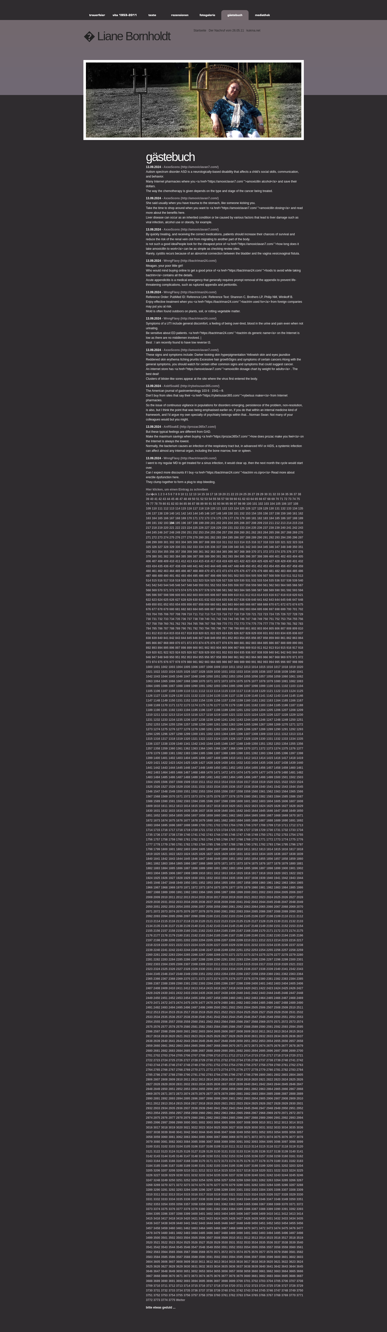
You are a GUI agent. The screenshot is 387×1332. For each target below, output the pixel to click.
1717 (172, 830)
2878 (217, 1094)
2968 (262, 1113)
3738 (209, 1290)
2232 (254, 945)
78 (156, 504)
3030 (254, 1127)
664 (236, 604)
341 (242, 547)
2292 (232, 959)
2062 (239, 906)
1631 (157, 810)
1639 (217, 810)
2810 (179, 1079)
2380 (262, 978)
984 (212, 662)
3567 (187, 1252)
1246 (262, 720)
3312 (164, 1194)
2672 (247, 1046)
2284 (172, 959)
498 (212, 576)
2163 (209, 930)
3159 (277, 1156)
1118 (247, 691)
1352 (269, 744)
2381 (269, 978)
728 (294, 614)
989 (242, 662)
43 (164, 499)
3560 (292, 1247)
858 (265, 638)
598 (166, 595)
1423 (172, 762)
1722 (209, 830)
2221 (172, 945)
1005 (187, 667)
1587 (299, 796)
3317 (202, 1194)
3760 (217, 1295)
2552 (292, 1017)
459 (300, 566)
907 (236, 648)
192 (160, 523)
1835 (269, 854)
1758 (164, 839)
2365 (149, 978)
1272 (299, 724)
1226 (269, 714)
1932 (209, 878)
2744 (157, 1065)
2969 (269, 1113)
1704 (232, 825)
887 (277, 643)
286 (236, 537)
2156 (157, 930)
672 (283, 604)
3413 (292, 1214)
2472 (164, 1002)
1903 (149, 873)
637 (236, 600)
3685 (284, 1276)
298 (148, 542)
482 (277, 571)
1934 (224, 878)
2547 (254, 1017)
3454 (284, 1223)
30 (266, 494)
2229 (232, 945)
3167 (179, 1161)
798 (230, 628)
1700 (202, 825)
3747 (277, 1290)
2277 (277, 954)
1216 (194, 714)
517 (166, 580)
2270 (224, 954)
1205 (269, 710)
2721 (299, 1055)
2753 (224, 1065)
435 (160, 566)
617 (277, 595)
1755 (299, 834)
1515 (232, 782)
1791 (254, 844)
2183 (202, 935)
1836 (277, 854)
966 (265, 657)
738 (195, 619)
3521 (157, 1242)
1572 (187, 796)
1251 (299, 720)
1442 (157, 768)
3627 (164, 1266)
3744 (254, 1290)
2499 (209, 1007)
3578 (269, 1252)
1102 (284, 686)
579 (212, 590)
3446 (224, 1223)
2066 (269, 906)
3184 (149, 1166)
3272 (179, 1185)
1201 (239, 710)
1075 (239, 681)
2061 (232, 906)
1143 (277, 696)
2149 (262, 926)
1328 (247, 738)
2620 (172, 1036)
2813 (202, 1079)
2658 (299, 1041)
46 (176, 499)
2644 (194, 1041)
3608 (179, 1262)
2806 (149, 1079)
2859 (232, 1089)
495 (195, 576)
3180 (277, 1161)
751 (271, 619)
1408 (217, 758)
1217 (202, 714)
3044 (202, 1132)
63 (247, 499)
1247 (269, 720)
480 (265, 571)
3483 (187, 1233)
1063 (149, 681)
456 (283, 566)
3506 (202, 1238)
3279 (232, 1185)
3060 (164, 1137)
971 (294, 657)
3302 (247, 1190)
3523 (172, 1242)
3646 (149, 1271)
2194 (284, 935)
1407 (209, 758)
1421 (157, 762)
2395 (217, 983)
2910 (299, 1098)
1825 (194, 854)
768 (212, 624)
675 (300, 604)
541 (148, 585)
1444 (172, 768)
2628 (232, 1036)
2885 (269, 1094)
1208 (292, 710)
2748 (187, 1065)
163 (148, 518)
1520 (269, 782)
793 (201, 628)
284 (224, 537)
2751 (209, 1065)
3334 (172, 1199)
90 (206, 504)
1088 (179, 686)
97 (235, 504)
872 (189, 643)
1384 (194, 753)
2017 (217, 897)
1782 (187, 844)
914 (277, 648)
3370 (284, 1204)
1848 (209, 858)
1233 (164, 720)
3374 (157, 1209)
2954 (157, 1113)
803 (259, 628)
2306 (179, 964)
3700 (239, 1281)
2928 (277, 1103)
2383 (284, 978)
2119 (194, 921)
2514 (164, 1012)
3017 (157, 1127)
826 (236, 633)
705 (160, 614)
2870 (157, 1094)
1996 (217, 892)
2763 (299, 1065)
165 (160, 518)
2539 (194, 1017)
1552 (194, 791)
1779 (164, 844)
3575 (247, 1252)
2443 (262, 993)
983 (206, 662)
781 (289, 624)
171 (195, 518)
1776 (299, 839)
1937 (247, 878)
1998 (232, 892)
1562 (269, 791)
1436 (269, 762)
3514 (262, 1238)
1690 (284, 820)
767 (206, 624)
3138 (277, 1151)
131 (277, 508)
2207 (224, 940)
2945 (247, 1108)
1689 (277, 820)
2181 (187, 935)
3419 (179, 1218)
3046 (217, 1132)
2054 (179, 906)
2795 (224, 1074)
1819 (149, 854)
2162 (202, 930)
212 (277, 523)
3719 (224, 1286)
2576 (157, 1026)
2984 (224, 1118)
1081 (284, 681)
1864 (172, 863)
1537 (239, 786)
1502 (292, 777)
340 (236, 547)
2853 (187, 1089)
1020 (299, 667)
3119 (292, 1146)
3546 (187, 1247)
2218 (149, 945)
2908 (284, 1098)
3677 (224, 1276)
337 (218, 547)
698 (277, 609)
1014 (254, 667)
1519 (262, 782)
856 (253, 638)
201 (212, 523)
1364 (202, 748)
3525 (187, 1242)
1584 (277, 796)
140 (171, 513)
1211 (157, 714)
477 (247, 571)
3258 (232, 1180)
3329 (292, 1194)
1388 (224, 753)
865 (148, 643)
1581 (254, 796)
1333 (284, 738)
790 (183, 628)
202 (218, 523)
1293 (299, 729)
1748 (247, 834)
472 (218, 571)
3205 (149, 1170)
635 (224, 600)
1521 (277, 782)
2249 (224, 950)
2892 (164, 1098)
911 (259, 648)
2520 (209, 1012)
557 (242, 585)
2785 (149, 1074)
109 (148, 508)
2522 (224, 1012)
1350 (254, 744)
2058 (209, 906)
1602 (254, 801)
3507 (209, 1238)
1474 (239, 772)
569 (154, 590)
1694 (157, 825)
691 (236, 609)
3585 (164, 1257)
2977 (172, 1118)
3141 (299, 1151)
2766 (164, 1070)
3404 (224, 1214)
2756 (247, 1065)
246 (160, 532)
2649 (232, 1041)
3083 (179, 1142)
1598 (224, 801)
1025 (179, 672)
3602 (292, 1257)
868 (166, 643)
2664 (187, 1046)
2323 (149, 969)
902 (206, 648)
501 (230, 576)
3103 (172, 1146)
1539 (254, 786)
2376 (232, 978)
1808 (224, 849)
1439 (292, 762)
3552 (232, 1247)
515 (154, 580)
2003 (269, 892)
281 (206, 537)
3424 (217, 1218)
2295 (254, 959)
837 (300, 633)
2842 (262, 1084)
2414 (202, 988)
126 (247, 508)
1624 (262, 806)
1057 (262, 676)
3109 (217, 1146)
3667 (149, 1276)
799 (236, 628)
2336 (247, 969)
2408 (157, 988)
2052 (164, 906)
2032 (172, 902)
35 (286, 494)
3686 (292, 1276)
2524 (239, 1012)
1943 (292, 878)
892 (148, 648)
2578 (172, 1026)
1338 (164, 744)
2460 (232, 998)
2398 (239, 983)
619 (289, 595)
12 (190, 494)
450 (247, 566)
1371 (254, 748)
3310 (149, 1194)
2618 (157, 1036)
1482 (299, 772)
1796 (292, 844)
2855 (202, 1089)
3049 (239, 1132)
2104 (239, 916)
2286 (187, 959)
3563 (157, 1252)
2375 (224, 978)
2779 (262, 1070)
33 (278, 494)
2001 (254, 892)
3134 (247, 1151)
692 (242, 609)
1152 (187, 700)
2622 (187, 1036)
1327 (239, 738)
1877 (269, 863)
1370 (247, 748)
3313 (172, 1194)
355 (166, 552)
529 (236, 580)
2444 (269, 993)
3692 (179, 1281)
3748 (284, 1290)
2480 (224, 1002)
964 (253, 657)
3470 (247, 1228)
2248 (217, 950)
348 (283, 547)
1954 (217, 882)
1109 (179, 691)
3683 (269, 1276)
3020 (179, 1127)
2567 (247, 1022)
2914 (172, 1103)
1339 (172, 744)
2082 (232, 911)
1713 (299, 825)
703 (148, 614)
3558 (277, 1247)
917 (294, 648)
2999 (179, 1122)
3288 (299, 1185)
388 (201, 556)
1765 (217, 839)
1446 (187, 768)
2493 (164, 1007)
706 (166, 614)
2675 (269, 1046)
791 (189, 628)
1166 (292, 700)
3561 (299, 1247)
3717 (209, 1286)
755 (294, 619)
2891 (157, 1098)
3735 (187, 1290)
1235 (179, 720)
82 (172, 504)
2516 (179, 1012)
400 (271, 556)
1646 (269, 810)
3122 (157, 1151)
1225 (262, 714)
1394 (269, 753)
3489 (232, 1233)
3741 (232, 1290)
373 (271, 552)
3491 (247, 1233)
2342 (292, 969)
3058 (149, 1137)
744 (230, 619)
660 (212, 604)
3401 (202, 1214)
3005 (224, 1122)
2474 (179, 1002)
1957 (239, 882)
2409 (164, 988)
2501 (224, 1007)
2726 (179, 1060)
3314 (179, 1194)
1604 (269, 801)
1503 (299, 777)
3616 (239, 1262)
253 (201, 532)
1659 (209, 815)
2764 (149, 1070)
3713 (179, 1286)
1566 (299, 791)
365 (224, 552)
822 (212, 633)
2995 (149, 1122)
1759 (172, 839)
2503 (239, 1007)
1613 (179, 806)
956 (206, 657)
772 (236, 624)
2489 (292, 1002)
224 (189, 528)
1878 (277, 863)
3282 (254, 1185)
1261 (217, 724)
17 (211, 494)
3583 (149, 1257)
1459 (284, 768)
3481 (172, 1233)
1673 (157, 820)
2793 (209, 1074)
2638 (149, 1041)
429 (283, 561)
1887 (187, 868)
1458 (277, 768)
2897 (202, 1098)
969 (283, 657)
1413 (254, 758)
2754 (232, 1065)
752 (277, 619)
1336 (149, 744)
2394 (209, 983)
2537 (179, 1017)
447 (230, 566)
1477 (262, 772)
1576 (217, 796)
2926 (262, 1103)
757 (148, 624)
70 (277, 499)
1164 (277, 700)
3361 (217, 1204)
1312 (284, 734)
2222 (179, 945)
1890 (209, 868)
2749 (194, 1065)
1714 (149, 830)
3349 (284, 1199)
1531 (194, 786)
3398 (179, 1214)
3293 (179, 1190)
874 (201, 643)
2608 (239, 1031)
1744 (217, 834)
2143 (217, 926)
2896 (194, 1098)
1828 (217, 854)
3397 (172, 1214)
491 (171, 576)
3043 (194, 1132)
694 (253, 609)
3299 (224, 1190)
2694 (254, 1050)
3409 (262, 1214)
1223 (247, 714)
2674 (262, 1046)
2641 (172, 1041)
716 (224, 614)
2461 (239, 998)
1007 (202, 667)
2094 (164, 916)
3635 (224, 1266)
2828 (157, 1084)
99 (243, 504)
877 (218, 643)
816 (177, 633)
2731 (217, 1060)
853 (236, 638)
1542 (277, 786)
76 (147, 504)
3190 (194, 1166)
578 (206, 590)
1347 (232, 744)
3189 (187, 1166)
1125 (299, 691)
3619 (262, 1262)
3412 (284, 1214)
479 (259, 571)
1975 (217, 887)
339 (230, 547)
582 (230, 590)
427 (271, 561)
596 (154, 595)
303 (177, 542)
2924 (247, 1103)
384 (177, 556)
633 (212, 600)
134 (294, 508)
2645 (202, 1041)
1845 (187, 858)
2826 (299, 1079)
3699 (232, 1281)
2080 (217, 911)
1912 (217, 873)
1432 (239, 762)
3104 (179, 1146)
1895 (247, 868)
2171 (269, 930)
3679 (239, 1276)
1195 (194, 710)
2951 (292, 1108)
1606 (284, 801)
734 (171, 619)
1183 (262, 705)
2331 (209, 969)
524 (206, 580)
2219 (157, 945)
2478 (209, 1002)
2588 (247, 1026)
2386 (149, 983)
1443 (164, 768)
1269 (277, 724)
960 (230, 657)
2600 (179, 1031)
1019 (292, 667)
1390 (239, 753)
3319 (217, 1194)
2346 (164, 974)
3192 (209, 1166)
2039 (224, 902)
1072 (217, 681)
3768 (277, 1295)
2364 (299, 974)
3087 (209, 1142)
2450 (157, 998)
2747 (179, 1065)
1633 (172, 810)
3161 (292, 1156)
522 (195, 580)
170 (189, 518)
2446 (284, 993)
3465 (209, 1228)
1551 (187, 791)
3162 (299, 1156)
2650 (239, 1041)
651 (160, 604)
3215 (224, 1170)
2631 (254, 1036)
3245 (292, 1175)
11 (186, 494)
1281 (209, 729)
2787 (164, 1074)
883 (253, 643)
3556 (262, 1247)
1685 (247, 820)
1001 (157, 667)
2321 (292, 964)
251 (189, 532)
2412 (187, 988)
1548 (164, 791)
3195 (232, 1166)
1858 (284, 858)
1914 (232, 873)
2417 (224, 988)
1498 (262, 777)
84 (181, 504)
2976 (164, 1118)
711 (195, 614)
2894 (179, 1098)
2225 (202, 945)
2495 (179, 1007)
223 (183, 528)
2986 (239, 1118)
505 (253, 576)
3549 (209, 1247)
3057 (299, 1132)
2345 (157, 974)
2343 (299, 969)
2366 (157, 978)
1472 (224, 772)
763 (183, 624)
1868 (202, 863)
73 (289, 499)
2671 (239, 1046)
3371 (292, 1204)
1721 (202, 830)
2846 (292, 1084)
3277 (217, 1185)
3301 (239, 1190)
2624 (202, 1036)
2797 (239, 1074)
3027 (232, 1127)
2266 (194, 954)
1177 (217, 705)
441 (195, 566)
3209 (179, 1170)
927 (195, 652)
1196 (202, 710)
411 (177, 561)
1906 (172, 873)
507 (265, 576)
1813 (262, 849)
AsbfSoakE (171, 386)
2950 (284, 1108)
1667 (269, 815)
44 (168, 499)
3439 (172, 1223)
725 (277, 614)
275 (171, 537)
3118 (284, 1146)
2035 (194, 902)
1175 (202, 705)
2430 (164, 993)
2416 (217, 988)
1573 (194, 796)
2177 (157, 935)
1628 (292, 806)
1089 (187, 686)
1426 (194, 762)
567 (300, 585)
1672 (149, 820)
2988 (254, 1118)
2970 (277, 1113)
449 (242, 566)
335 (206, 547)
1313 (292, 734)
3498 (299, 1233)
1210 (149, 714)
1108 (172, 691)
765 (195, 624)
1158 (232, 700)
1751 (269, 834)
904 (218, 648)
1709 (269, 825)
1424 (179, 762)
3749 (292, 1290)
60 (235, 499)
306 (195, 542)
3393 (299, 1209)
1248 (277, 720)
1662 (232, 815)
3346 (262, 1199)
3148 (194, 1156)
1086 (164, 686)
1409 (224, 758)
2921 (224, 1103)
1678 (194, 820)
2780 (269, 1070)
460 (148, 571)
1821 (164, 854)
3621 (277, 1262)
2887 (284, 1094)
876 (212, 643)
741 (212, 619)
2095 (172, 916)
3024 (209, 1127)
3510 (232, 1238)
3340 (217, 1199)
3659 (247, 1271)
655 (183, 604)
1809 (232, 849)
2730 (209, 1060)
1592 (179, 801)
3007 (239, 1122)
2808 (164, 1079)
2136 (164, 926)
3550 (217, 1247)
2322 (299, 964)
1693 (149, 825)
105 (278, 504)
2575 (149, 1026)
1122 (277, 691)
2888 (292, 1094)
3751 (149, 1295)
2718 (277, 1055)
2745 (164, 1065)
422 (242, 561)
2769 (187, 1070)
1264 (239, 724)
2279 (292, 954)
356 (171, 552)
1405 (194, 758)
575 (189, 590)
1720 (194, 830)
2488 (284, 1002)
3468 (232, 1228)
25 (244, 494)
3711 (164, 1286)
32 (274, 494)
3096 (277, 1142)
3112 (239, 1146)
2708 (202, 1055)
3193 (217, 1166)
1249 (284, 720)
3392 (292, 1209)
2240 (157, 950)
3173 (224, 1161)
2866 (284, 1089)
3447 (232, 1223)
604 (201, 595)
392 (224, 556)
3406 (239, 1214)
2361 (277, 974)
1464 (164, 772)
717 (230, 614)
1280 (202, 729)
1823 (179, 854)
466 (183, 571)
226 (201, 528)
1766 (224, 839)
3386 (247, 1209)
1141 (262, 696)
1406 (202, 758)
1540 (262, 786)
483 (283, 571)
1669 (284, 815)
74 (294, 499)
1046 (179, 676)
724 (271, 614)
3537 (277, 1242)
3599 (269, 1257)
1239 (209, 720)
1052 (224, 676)
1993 (194, 892)
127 (253, 508)
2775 (232, 1070)
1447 (194, 768)
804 (265, 628)
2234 (269, 945)
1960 (262, 882)
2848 (149, 1089)
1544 (292, 786)
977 (171, 662)
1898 (269, 868)
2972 (292, 1113)
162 (300, 513)
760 (166, 624)
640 (253, 600)
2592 (277, 1026)
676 (148, 609)
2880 (232, 1094)
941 (277, 652)
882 (247, 643)
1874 (247, 863)
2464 (262, 998)
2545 (239, 1017)
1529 (179, 786)
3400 (194, 1214)
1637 (202, 810)
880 (236, 643)
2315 (247, 964)
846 (195, 638)
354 (160, 552)
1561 (262, 791)
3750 (299, 1290)
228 (212, 528)
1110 (187, 691)
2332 (217, 969)
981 (195, 662)
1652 (157, 815)
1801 (172, 849)
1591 (172, 801)
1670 (292, 815)
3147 (187, 1156)
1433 (247, 762)
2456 (202, 998)
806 (277, 628)
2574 (299, 1022)
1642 (239, 810)
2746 (172, 1065)
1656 (187, 815)
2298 (277, 959)
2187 (232, 935)
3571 (217, 1252)
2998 (172, 1122)
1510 (194, 782)
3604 (149, 1262)
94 (222, 504)
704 (154, 614)
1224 (254, 714)
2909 (292, 1098)
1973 (202, 887)
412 (183, 561)
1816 (284, 849)
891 (300, 643)
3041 (179, 1132)
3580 (284, 1252)
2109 (277, 916)
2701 (149, 1055)
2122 (217, 921)
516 (160, 580)
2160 (187, 930)
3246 (299, 1175)
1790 (247, 844)
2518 (194, 1012)
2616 (299, 1031)
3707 (292, 1281)
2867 (292, 1089)
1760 (179, 839)
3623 (292, 1262)
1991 (179, 892)
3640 (262, 1266)
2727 (187, 1060)
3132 (232, 1151)
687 (212, 609)
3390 (277, 1209)
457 (289, 566)
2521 (217, 1012)
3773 (157, 1300)
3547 (194, 1247)
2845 (284, 1084)
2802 (277, 1074)
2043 (254, 902)
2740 (284, 1060)
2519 (202, 1012)
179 (242, 518)
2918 (202, 1103)
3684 (277, 1276)
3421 (194, 1218)
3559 (284, 1247)
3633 (209, 1266)
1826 (202, 854)
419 (224, 561)
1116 (232, 691)
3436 (149, 1223)
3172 (217, 1161)
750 (265, 619)
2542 (217, 1017)
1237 (194, 720)
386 (189, 556)
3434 (292, 1218)
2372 (202, 978)
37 (295, 494)
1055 (247, 676)
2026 (284, 897)
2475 (187, 1002)
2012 (179, 897)
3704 (269, 1281)
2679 (299, 1046)
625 (166, 600)
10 (182, 494)
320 (277, 542)
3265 (284, 1180)
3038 (157, 1132)
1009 (217, 667)
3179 (269, 1161)
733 (166, 619)
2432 (179, 993)
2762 (292, 1065)
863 (294, 638)
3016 (149, 1127)
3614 (224, 1262)
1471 (217, 772)
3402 (209, 1214)
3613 (217, 1262)
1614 (187, 806)
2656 (284, 1041)
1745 (224, 834)
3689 (157, 1281)
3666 (299, 1271)
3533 (247, 1242)
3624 (299, 1262)
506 (259, 576)
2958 (187, 1113)
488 (154, 576)
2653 (262, 1041)
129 (265, 508)
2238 (299, 945)
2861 (247, 1089)
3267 (299, 1180)
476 (242, 571)
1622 (247, 806)
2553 (299, 1017)
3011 (269, 1122)
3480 (164, 1233)
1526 (157, 786)
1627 (284, 806)
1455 (254, 768)
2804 (292, 1074)
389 (206, 556)
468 (195, 571)
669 (265, 604)
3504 (187, 1238)
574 (183, 590)
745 (236, 619)
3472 (262, 1228)
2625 (209, 1036)
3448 (239, 1223)
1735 (149, 834)
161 (294, 513)
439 (183, 566)
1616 (202, 806)
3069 (232, 1137)
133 (289, 508)
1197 (209, 710)
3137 (269, 1151)
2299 (284, 959)
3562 (149, 1252)
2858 (224, 1089)
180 (247, 518)
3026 (224, 1127)
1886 (179, 868)
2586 (232, 1026)
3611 (202, 1262)
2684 (179, 1050)
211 (271, 523)
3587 (179, 1257)
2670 (232, 1046)
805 (271, 628)
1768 (239, 839)
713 (206, 614)
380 (154, 556)
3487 (217, 1233)
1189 (149, 710)
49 (189, 499)
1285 (239, 729)
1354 (284, 744)
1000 (149, 667)
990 (247, 662)
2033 (179, 902)
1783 (194, 844)
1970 (179, 887)
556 (236, 585)
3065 (202, 1137)
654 (177, 604)
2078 (202, 911)
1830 (232, 854)
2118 (187, 921)
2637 (299, 1036)
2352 (209, 974)
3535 (262, 1242)
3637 (239, 1266)
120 (212, 508)
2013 (187, 897)
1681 (217, 820)
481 (271, 571)
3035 (292, 1127)
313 (236, 542)
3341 (224, 1199)
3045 (209, 1132)
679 (166, 609)
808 (289, 628)
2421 (254, 988)
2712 (232, 1055)
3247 (149, 1180)
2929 (284, 1103)
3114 (254, 1146)
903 (212, 648)
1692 (299, 820)
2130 (277, 921)
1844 (179, 858)
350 (294, 547)
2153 (292, 926)
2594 (292, 1026)
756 (300, 619)
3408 (254, 1214)
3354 (164, 1204)
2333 (224, 969)
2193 (277, 935)
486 (300, 571)
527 (224, 580)
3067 (217, 1137)
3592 (217, 1257)
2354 (224, 974)
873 (195, 643)
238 (271, 528)
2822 (269, 1079)
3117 (277, 1146)
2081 (224, 911)
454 (271, 566)
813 (160, 633)
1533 (209, 786)
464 (171, 571)
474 (230, 571)
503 (242, 576)
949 (166, 657)
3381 (209, 1209)
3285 (277, 1185)
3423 (209, 1218)
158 (277, 513)
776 (259, 624)
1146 (299, 696)
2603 (202, 1031)
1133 (202, 696)
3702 (254, 1281)
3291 (164, 1190)
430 (289, 561)
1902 (299, 868)
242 (294, 528)
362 (206, 552)
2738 (269, 1060)
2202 (187, 940)
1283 (224, 729)
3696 (209, 1281)
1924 (149, 878)
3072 (254, 1137)
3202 (284, 1166)
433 (148, 566)
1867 (194, 863)
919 (148, 652)
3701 (247, 1281)
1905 (164, 873)
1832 (247, 854)
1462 (149, 772)
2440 (239, 993)
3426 (232, 1218)
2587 (239, 1026)
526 (218, 580)
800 (242, 628)
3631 (194, 1266)
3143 (157, 1156)
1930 (194, 878)
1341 (187, 744)
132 (283, 508)
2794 (217, 1074)
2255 (269, 950)
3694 (194, 1281)
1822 (172, 854)
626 (171, 600)
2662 (172, 1046)
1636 (194, 810)
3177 (254, 1161)
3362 (224, 1204)
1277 (179, 729)
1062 (299, 676)
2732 (224, 1060)
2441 (247, 993)
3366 (254, 1204)
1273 (149, 729)
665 (242, 604)
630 (195, 600)
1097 (247, 686)
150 (230, 513)
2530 (284, 1012)
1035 (254, 672)
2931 (299, 1103)
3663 (277, 1271)
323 (294, 542)
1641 (232, 810)
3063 (187, 1137)
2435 (202, 993)
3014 (292, 1122)
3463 (194, 1228)
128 (259, 508)
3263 (269, 1180)
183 (265, 518)
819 (195, 633)
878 (224, 643)
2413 (194, 988)
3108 (209, 1146)
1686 (254, 820)
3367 (262, 1204)
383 (171, 556)
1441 (149, 768)
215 (294, 523)
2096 (179, 916)
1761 (187, 839)
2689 (217, 1050)
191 (154, 523)
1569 (164, 796)
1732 (284, 830)
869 (171, 643)
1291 (284, 729)
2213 (269, 940)
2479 (217, 1002)
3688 (149, 1281)
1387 (217, 753)
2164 (217, 930)
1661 (224, 815)
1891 (217, 868)
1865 (179, 863)
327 (160, 547)
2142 (209, 926)
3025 (217, 1127)
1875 (254, 863)
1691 (292, 820)
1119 (254, 691)
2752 (217, 1065)
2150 (269, 926)
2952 (299, 1108)
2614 (284, 1031)
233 (242, 528)
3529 (217, 1242)
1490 (202, 777)
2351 (202, 974)
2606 (224, 1031)
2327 (179, 969)
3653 (202, 1271)
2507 (269, 1007)
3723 (254, 1286)
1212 (164, 714)
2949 (277, 1108)
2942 (224, 1108)
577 (201, 590)
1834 (262, 854)
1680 (209, 820)
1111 (194, 691)
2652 (254, 1041)
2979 (187, 1118)
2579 (179, 1026)
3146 (179, 1156)
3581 (292, 1252)
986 (224, 662)
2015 (202, 897)
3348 (277, 1199)
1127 (157, 696)
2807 (157, 1079)
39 (147, 499)
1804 (194, 849)
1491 (209, 777)
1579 (239, 796)
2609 (247, 1031)
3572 (224, 1252)
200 (206, 523)
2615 (292, 1031)
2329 (194, 969)
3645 (299, 1266)
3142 (149, 1156)
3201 (277, 1166)
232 (236, 528)
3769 (284, 1295)
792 (195, 628)
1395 (277, 753)
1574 (202, 796)
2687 (202, 1050)
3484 (194, 1233)
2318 (269, 964)
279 (195, 537)
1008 (209, 667)
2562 (209, 1022)
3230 (179, 1175)
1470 (209, 772)
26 (249, 494)
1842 (164, 858)
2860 (239, 1089)
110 (154, 508)
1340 (179, 744)
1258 (194, 724)
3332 (157, 1199)
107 (289, 504)
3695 (202, 1281)
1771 (262, 839)
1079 (269, 681)
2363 (292, 974)
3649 (172, 1271)
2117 (179, 921)
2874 (187, 1094)
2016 (209, 897)
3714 (187, 1286)
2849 (157, 1089)
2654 (269, 1041)
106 (284, 504)
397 (253, 556)
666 (247, 604)
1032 (232, 672)
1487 (179, 777)
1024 (172, 672)
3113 (247, 1146)
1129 (172, 696)
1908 (187, 873)
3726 (277, 1286)
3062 (179, 1137)
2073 (164, 911)
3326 (269, 1194)
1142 (269, 696)
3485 (202, 1233)
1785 (209, 844)
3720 (232, 1286)
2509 (284, 1007)
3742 (239, 1290)
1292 (292, 729)
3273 (187, 1185)
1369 (239, 748)
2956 (172, 1113)
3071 (247, 1137)
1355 (292, 744)
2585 (224, 1026)
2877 (209, 1094)
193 (166, 523)
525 (212, 580)
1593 (187, 801)
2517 (187, 1012)
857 (259, 638)
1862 (157, 863)
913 (271, 648)
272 (154, 537)
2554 (149, 1022)
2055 (187, 906)
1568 (157, 796)
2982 (209, 1118)
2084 (247, 911)
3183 (299, 1161)
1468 (194, 772)
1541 (269, 786)
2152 (284, 926)
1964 (292, 882)
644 (277, 600)
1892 (224, 868)
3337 (194, 1199)
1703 (224, 825)
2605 (217, 1031)
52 (202, 499)
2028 (299, 897)
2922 (232, 1103)
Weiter (180, 1300)
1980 (254, 887)
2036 (202, 902)
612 (247, 595)
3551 (224, 1247)
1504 (149, 782)
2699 (292, 1050)
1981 (262, 887)
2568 (254, 1022)
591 (283, 590)
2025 (277, 897)
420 (230, 561)
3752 (157, 1295)
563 (277, 585)
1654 (172, 815)
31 (270, 494)
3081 (164, 1142)
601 (183, 595)
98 (239, 504)
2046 (277, 902)
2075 (179, 911)
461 (154, 571)
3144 (164, 1156)
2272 (239, 954)
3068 (224, 1137)
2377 (239, 978)
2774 (224, 1070)
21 (228, 494)
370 (253, 552)
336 (212, 547)
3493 (262, 1233)
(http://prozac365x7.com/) (198, 426)
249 (177, 532)
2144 (224, 926)
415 (201, 561)
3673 (194, 1276)
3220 (262, 1170)
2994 (299, 1118)
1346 (224, 744)
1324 (217, 738)
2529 (277, 1012)
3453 (277, 1223)
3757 (194, 1295)
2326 (172, 969)
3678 (232, 1276)
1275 (164, 729)
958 (218, 657)
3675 (209, 1276)
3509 (224, 1238)
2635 (284, 1036)
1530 (187, 786)
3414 (299, 1214)
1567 (149, 796)
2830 (172, 1084)
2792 (202, 1074)
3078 (299, 1137)
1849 (217, 858)
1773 (277, 839)
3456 (299, 1223)
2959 (194, 1113)
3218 (247, 1170)
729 (300, 614)
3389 (269, 1209)
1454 (247, 768)
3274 (194, 1185)
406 (148, 561)
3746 (269, 1290)
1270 (284, 724)
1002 (164, 667)
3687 (299, 1276)
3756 (187, 1295)
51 (197, 499)
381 (160, 556)
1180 (239, 705)
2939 (202, 1108)
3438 (164, 1223)
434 (154, 566)
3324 (254, 1194)
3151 (217, 1156)
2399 (247, 983)
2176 (149, 935)
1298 (179, 734)
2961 (209, 1113)
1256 (179, 724)
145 (201, 513)
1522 (284, 782)
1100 (269, 686)
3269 (157, 1185)
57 (222, 499)
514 (148, 580)
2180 (179, 935)
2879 (224, 1094)
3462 (187, 1228)
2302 (149, 964)
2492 (157, 1007)
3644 (292, 1266)
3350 (292, 1199)
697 (271, 609)
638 (242, 600)
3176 (247, 1161)
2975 (157, 1118)
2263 (172, 954)
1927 (172, 878)
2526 (254, 1012)
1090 (194, 686)
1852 (239, 858)
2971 (284, 1113)
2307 (187, 964)
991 (253, 662)
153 (247, 513)
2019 (232, 897)
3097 (284, 1142)
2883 (254, 1094)
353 (154, 552)
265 (271, 532)
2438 (224, 993)
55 (214, 499)
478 (253, 571)
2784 (299, 1070)
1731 (277, 830)
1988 (157, 892)
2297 (269, 959)
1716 (164, 830)
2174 (292, 930)
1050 (209, 676)
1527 (164, 786)
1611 (164, 806)
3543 (164, 1247)
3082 (172, 1142)
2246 (202, 950)
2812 (194, 1079)
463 (166, 571)
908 (242, 648)
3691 (172, 1281)
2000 (247, 892)
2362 (284, 974)
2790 (187, 1074)
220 (166, 528)
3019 (172, 1127)
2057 (202, 906)
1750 (262, 834)
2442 (254, 993)
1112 (202, 691)
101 (254, 504)
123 (230, 508)
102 (260, 504)
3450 (254, 1223)
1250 (292, 720)
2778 (254, 1070)
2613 (277, 1031)
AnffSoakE (171, 426)
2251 (239, 950)
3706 (284, 1281)
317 (259, 542)
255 (212, 532)
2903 (247, 1098)
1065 (164, 681)
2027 (292, 897)
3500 (157, 1238)
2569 (262, 1022)
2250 (232, 950)
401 (277, 556)
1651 (149, 815)
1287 (254, 729)
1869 (209, 863)
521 (189, 580)
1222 (239, 714)
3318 (209, 1194)
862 (289, 638)
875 (206, 643)
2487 (277, 1002)
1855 (262, 858)
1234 (172, 720)
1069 (194, 681)
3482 (179, 1233)
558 (247, 585)
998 (294, 662)
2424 (277, 988)
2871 (164, 1094)
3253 (194, 1180)
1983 (277, 887)
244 (148, 532)
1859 (292, 858)
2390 (179, 983)
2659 (149, 1046)
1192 (172, 710)
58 (227, 499)
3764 (247, 1295)
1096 (239, 686)
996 (283, 662)
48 (185, 499)
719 (242, 614)
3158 (269, 1156)
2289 (209, 959)
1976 (224, 887)
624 (160, 600)
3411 (277, 1214)
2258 (292, 950)
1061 (292, 676)
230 (224, 528)
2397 (232, 983)
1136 (224, 696)
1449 (209, 768)
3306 (277, 1190)
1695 (164, 825)
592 (289, 590)
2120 (202, 921)
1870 (217, 863)
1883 (157, 868)
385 (183, 556)
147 (212, 513)
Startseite (200, 30)
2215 (284, 940)
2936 (179, 1108)
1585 (284, 796)
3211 (194, 1170)
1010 (224, 667)
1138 (239, 696)
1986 (299, 887)
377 (294, 552)
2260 (149, 954)
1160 (247, 700)
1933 (217, 878)
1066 (172, 681)
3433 (284, 1218)
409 (166, 561)
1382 (179, 753)
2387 (157, 983)
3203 (292, 1166)
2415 (209, 988)
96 (231, 504)
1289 (269, 729)
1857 (277, 858)
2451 (164, 998)
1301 (202, 734)
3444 (209, 1223)
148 (218, 513)
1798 (149, 849)
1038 (277, 672)
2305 (172, 964)
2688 (209, 1050)
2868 (299, 1089)
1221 (232, 714)
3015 (299, 1122)
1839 (299, 854)
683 (189, 609)
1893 (232, 868)
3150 (209, 1156)
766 (201, 624)
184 (271, 518)
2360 (269, 974)
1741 (194, 834)
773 (242, 624)
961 (236, 657)
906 (230, 648)
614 (259, 595)
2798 (247, 1074)
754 (289, 619)
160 (289, 513)
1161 (254, 700)
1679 (202, 820)
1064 (157, 681)
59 (231, 499)
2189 (247, 935)
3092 (247, 1142)
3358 (194, 1204)
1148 (157, 700)
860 (277, 638)
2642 (179, 1041)
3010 (262, 1122)
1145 (292, 696)
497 (206, 576)
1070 (202, 681)
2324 (157, 969)
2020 (239, 897)
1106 (157, 691)
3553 (239, 1247)
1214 (179, 714)
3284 (269, 1185)
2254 (262, 950)
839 (154, 638)
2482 (239, 1002)
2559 (187, 1022)
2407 (149, 988)
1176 (209, 705)
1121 (269, 691)
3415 (149, 1218)
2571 (277, 1022)
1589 (157, 801)
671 (277, 604)
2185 (217, 935)
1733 (292, 830)
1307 (247, 734)
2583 (209, 1026)
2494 (172, 1007)
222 (177, 528)
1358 (157, 748)
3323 (247, 1194)
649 (148, 604)
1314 (299, 734)
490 (166, 576)
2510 (292, 1007)
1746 (232, 834)
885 (265, 643)
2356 (239, 974)
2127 (254, 921)
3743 (247, 1290)
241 (289, 528)
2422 (262, 988)
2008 (149, 897)
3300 (232, 1190)
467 (189, 571)
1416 (277, 758)
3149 (202, 1156)
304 (183, 542)
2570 (269, 1022)
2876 (202, 1094)
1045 (172, 676)
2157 (164, 930)
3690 (164, 1281)
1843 (172, 858)
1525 (149, 786)
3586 (172, 1257)
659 (206, 604)
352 (148, 552)
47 (181, 499)
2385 (299, 978)
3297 (209, 1190)
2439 (232, 993)
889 (289, 643)
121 (218, 508)
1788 (232, 844)
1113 (209, 691)
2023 (262, 897)
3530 (224, 1242)
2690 (224, 1050)
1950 (187, 882)
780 (283, 624)
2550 (277, 1017)
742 (218, 619)
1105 (149, 691)
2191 (262, 935)
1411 (239, 758)
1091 (202, 686)
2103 (232, 916)
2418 (232, 988)
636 (230, 600)
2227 (217, 945)
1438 (284, 762)
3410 (269, 1214)
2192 (269, 935)
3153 (232, 1156)
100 (248, 504)
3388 (262, 1209)
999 (300, 662)
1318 (172, 738)
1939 (262, 878)
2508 (277, 1007)
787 (166, 628)
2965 (239, 1113)
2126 (247, 921)
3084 (187, 1142)
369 (247, 552)
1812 (254, 849)
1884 (164, 868)
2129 (269, 921)
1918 (262, 873)
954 (195, 657)
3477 (299, 1228)
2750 (202, 1065)
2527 (262, 1012)
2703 (164, 1055)
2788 (172, 1074)
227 (206, 528)
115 (183, 508)
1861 (149, 863)
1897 (262, 868)
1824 (187, 854)
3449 (247, 1223)
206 (242, 523)
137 (154, 513)
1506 (164, 782)
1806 (209, 849)
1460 (292, 768)
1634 (179, 810)
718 (236, 614)
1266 (254, 724)
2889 (299, 1094)
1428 (209, 762)
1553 (202, 791)
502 (236, 576)
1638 (209, 810)
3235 (217, 1175)
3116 (269, 1146)
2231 (247, 945)
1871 (224, 863)
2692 (239, 1050)
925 (183, 652)
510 (283, 576)
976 (166, 662)
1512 (209, 782)
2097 (187, 916)
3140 (292, 1151)
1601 (247, 801)
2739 (277, 1060)
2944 (239, 1108)
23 (236, 494)
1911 (209, 873)
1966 (149, 887)
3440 (179, 1223)
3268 (149, 1185)
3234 (209, 1175)
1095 (232, 686)
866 (154, 643)
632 (206, 600)
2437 (217, 993)
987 (230, 662)
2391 (187, 983)
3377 (179, 1209)
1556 (224, 791)
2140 (194, 926)
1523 (292, 782)
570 (160, 590)
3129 (209, 1151)
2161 (194, 930)
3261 (254, 1180)
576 (195, 590)
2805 (299, 1074)
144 (195, 513)
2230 (239, 945)
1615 (194, 806)
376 (289, 552)
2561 (202, 1022)
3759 (209, 1295)
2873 (179, 1094)
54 (210, 499)
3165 (164, 1161)
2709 (209, 1055)
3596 (247, 1257)
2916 (187, 1103)
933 (230, 652)
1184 (269, 705)
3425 (224, 1218)
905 (224, 648)
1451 (224, 768)
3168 (187, 1161)
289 (253, 537)
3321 (232, 1194)
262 (253, 532)
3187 (172, 1166)
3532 (239, 1242)
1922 (292, 873)
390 (212, 556)
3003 (209, 1122)
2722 (149, 1060)
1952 (202, 882)
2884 (262, 1094)
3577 (262, 1252)
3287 (292, 1185)
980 (189, 662)
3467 (224, 1228)
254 (206, 532)
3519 (299, 1238)
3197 (247, 1166)
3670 (172, 1276)
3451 (262, 1223)
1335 (299, 738)
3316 (194, 1194)
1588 (149, 801)
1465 (172, 772)
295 (289, 537)
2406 (299, 983)
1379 (157, 753)
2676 (277, 1046)
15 (203, 494)
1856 (269, 858)
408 (160, 561)
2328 (187, 969)
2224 (194, 945)
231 (230, 528)
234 (247, 528)
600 (177, 595)
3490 (239, 1233)
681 (177, 609)
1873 (239, 863)
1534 (217, 786)
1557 (232, 791)
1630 (149, 810)
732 (160, 619)
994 (271, 662)
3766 (262, 1295)
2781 (277, 1070)
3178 (262, 1161)
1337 (157, 744)
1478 (269, 772)
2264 (179, 954)
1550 (179, 791)
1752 (277, 834)
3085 (194, 1142)
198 (195, 523)
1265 (247, 724)
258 (230, 532)
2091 (299, 911)
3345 (254, 1199)
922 (166, 652)
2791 (194, 1074)
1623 (254, 806)
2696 (269, 1050)
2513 (157, 1012)
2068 (284, 906)
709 (183, 614)
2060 (224, 906)
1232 (157, 720)
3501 (164, 1238)
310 (218, 542)
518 (171, 580)
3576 (254, 1252)
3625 (149, 1266)
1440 (299, 762)
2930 (292, 1103)
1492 (217, 777)
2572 (284, 1022)
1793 (269, 844)
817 (183, 633)
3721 (239, 1286)
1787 (224, 844)
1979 (247, 887)
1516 (239, 782)
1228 (284, 714)
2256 (277, 950)
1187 (292, 705)
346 (271, 547)
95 (227, 504)
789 (177, 628)
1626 (277, 806)
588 (265, 590)
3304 (262, 1190)
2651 (247, 1041)
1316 (157, 738)
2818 (239, 1079)
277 (183, 537)
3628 (172, 1266)
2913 (164, 1103)
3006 (232, 1122)
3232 (194, 1175)
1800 (164, 849)
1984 (284, 887)
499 (218, 576)
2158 (172, 930)
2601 (187, 1031)
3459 (164, 1228)
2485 (262, 1002)
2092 (149, 916)
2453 (179, 998)
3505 (194, 1238)
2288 (202, 959)
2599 (172, 1031)
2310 (209, 964)
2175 (299, 930)
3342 (232, 1199)
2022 (254, 897)
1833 (254, 854)
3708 (299, 1281)
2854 (194, 1089)
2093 (157, 916)
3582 (299, 1252)
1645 (262, 810)
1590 (164, 801)
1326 (232, 738)
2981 (202, 1118)
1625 (269, 806)
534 (265, 580)
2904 (254, 1098)
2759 (269, 1065)
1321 (194, 738)
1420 (149, 762)
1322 (202, 738)
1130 (179, 696)
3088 (217, 1142)
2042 (247, 902)
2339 (269, 969)
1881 (299, 863)
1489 (194, 777)
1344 (209, 744)
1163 (269, 700)
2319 (277, 964)
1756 (149, 839)
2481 (232, 1002)
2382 (277, 978)
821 (206, 633)
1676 (179, 820)
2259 (299, 950)
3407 (247, 1214)
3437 (157, 1223)
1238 (202, 720)
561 (265, 585)
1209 (299, 710)
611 (242, 595)
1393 (262, 753)
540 (300, 580)
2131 (284, 921)
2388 (164, 983)
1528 (172, 786)
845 (189, 638)
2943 (232, 1108)
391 (218, 556)
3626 (157, 1266)
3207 (164, 1170)
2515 (172, 1012)
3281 (247, 1185)
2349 (187, 974)
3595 (239, 1257)
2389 (172, 983)
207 (247, 523)
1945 (149, 882)
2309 (202, 964)
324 (300, 542)
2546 (247, 1017)
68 (269, 499)
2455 (194, 998)
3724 (262, 1286)
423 (247, 561)
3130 (217, 1151)
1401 (164, 758)
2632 (262, 1036)
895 (166, 648)
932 (224, 652)
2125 (239, 921)
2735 (247, 1060)
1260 (209, 724)
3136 (262, 1151)
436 (166, 566)
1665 (254, 815)
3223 (284, 1170)
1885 (172, 868)
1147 (149, 700)
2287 (194, 959)
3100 (149, 1146)
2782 (284, 1070)
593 (294, 590)
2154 (299, 926)
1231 (149, 720)
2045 (269, 902)
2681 (157, 1050)
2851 (172, 1089)
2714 (247, 1055)
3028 (239, 1127)
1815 (277, 849)
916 (289, 648)
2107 (262, 916)
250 (183, 532)
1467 (187, 772)
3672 (187, 1276)
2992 (284, 1118)
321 (283, 542)
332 (189, 547)
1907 (179, 873)
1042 (149, 676)
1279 (194, 729)
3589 (194, 1257)
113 (171, 508)
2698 (284, 1050)
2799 (254, 1074)
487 (148, 576)
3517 (284, 1238)
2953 (149, 1113)
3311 (157, 1194)
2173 (284, 930)
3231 (187, 1175)
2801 (269, 1074)
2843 (269, 1084)
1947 (164, 882)
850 (218, 638)
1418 (292, 758)
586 (253, 590)
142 (183, 513)
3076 (284, 1137)
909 (247, 648)
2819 (247, 1079)
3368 (269, 1204)
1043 (157, 676)
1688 (269, 820)
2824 (284, 1079)
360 (195, 552)
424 (253, 561)
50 (193, 499)
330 (177, 547)
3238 (239, 1175)
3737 (202, 1290)
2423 (269, 988)
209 (259, 523)
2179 (172, 935)
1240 (217, 720)
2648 (224, 1041)
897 (177, 648)
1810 (239, 849)
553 (218, 585)
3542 (157, 1247)
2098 (194, 916)
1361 (179, 748)
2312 (224, 964)
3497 (292, 1233)
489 (160, 576)
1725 (232, 830)
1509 (187, 782)
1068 (187, 681)
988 (236, 662)
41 (156, 499)
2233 (262, 945)
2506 (262, 1007)
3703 (262, 1281)
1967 (157, 887)
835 (289, 633)
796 (218, 628)
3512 (247, 1238)
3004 (217, 1122)
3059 (157, 1137)
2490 (299, 1002)
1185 (277, 705)
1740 (187, 834)
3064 (194, 1137)
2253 (254, 950)
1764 (209, 839)
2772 (209, 1070)
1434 (254, 762)
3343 (239, 1199)
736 (183, 619)
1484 (157, 777)
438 (177, 566)
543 (160, 585)
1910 (202, 873)
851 (224, 638)
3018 (164, 1127)
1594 (194, 801)
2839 (239, 1084)
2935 (172, 1108)
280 (201, 537)
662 (224, 604)
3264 (277, 1180)
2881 (239, 1094)
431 (294, 561)
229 (218, 528)
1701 (209, 825)
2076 (187, 911)
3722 (247, 1286)
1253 (157, 724)
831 (265, 633)
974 (154, 662)
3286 (284, 1185)
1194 (187, 710)
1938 (254, 878)
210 (265, 523)
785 (154, 628)
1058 (269, 676)
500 (224, 576)
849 (212, 638)
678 (160, 609)
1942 (284, 878)
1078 (262, 681)
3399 (187, 1214)
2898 (209, 1098)
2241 (164, 950)
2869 (149, 1094)
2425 (284, 988)
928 (201, 652)
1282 (217, 729)
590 (277, 590)
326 (154, 547)
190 (148, 523)
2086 (262, 911)
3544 (172, 1247)
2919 (209, 1103)
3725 (269, 1286)
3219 (254, 1170)
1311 (277, 734)
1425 (187, 762)
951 (177, 657)
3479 (157, 1233)
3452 (269, 1223)
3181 (284, 1161)
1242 (232, 720)
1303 (217, 734)
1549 (172, 791)
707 (171, 614)
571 (166, 590)
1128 (164, 696)
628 (183, 600)
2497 (194, 1007)
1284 (232, 729)
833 (277, 633)
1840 (149, 858)
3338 (202, 1199)
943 (289, 652)
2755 (239, 1065)
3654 (209, 1271)
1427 (202, 762)
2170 (262, 930)
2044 (262, 902)
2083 (239, 911)
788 (171, 628)
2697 (277, 1050)
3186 (164, 1166)
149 (224, 513)
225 (195, 528)
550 (201, 585)
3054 (277, 1132)
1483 (149, 777)
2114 (157, 921)
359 (189, 552)
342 (247, 547)
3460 (172, 1228)
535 (271, 580)
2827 (149, 1084)
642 (265, 600)
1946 (157, 882)
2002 (262, 892)
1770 (254, 839)
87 (193, 504)
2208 (232, 940)
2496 (187, 1007)
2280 (299, 954)
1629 (299, 806)
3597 (254, 1257)
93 (218, 504)
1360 (172, 748)
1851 (232, 858)
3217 (239, 1170)
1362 (187, 748)
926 (189, 652)
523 (201, 580)
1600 (239, 801)
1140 (254, 696)
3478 (149, 1233)
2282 (157, 959)
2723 (157, 1060)
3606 (164, 1262)
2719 (284, 1055)
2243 (179, 950)
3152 (224, 1156)
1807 (217, 849)
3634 (217, 1266)
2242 (172, 950)
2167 (239, 930)
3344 (247, 1199)
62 (243, 499)
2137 (172, 926)
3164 (157, 1161)
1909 (194, 873)
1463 (157, 772)
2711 (224, 1055)
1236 (187, 720)
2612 (269, 1031)
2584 (217, 1026)
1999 (239, 892)
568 (148, 590)
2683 (172, 1050)
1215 (187, 714)
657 (195, 604)
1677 (187, 820)
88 (197, 504)
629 (189, 600)
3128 (202, 1151)
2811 (187, 1079)
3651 (187, 1271)
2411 (179, 988)
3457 (149, 1228)
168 (177, 518)
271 (148, 537)
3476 (292, 1228)
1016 (269, 667)
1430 (224, 762)
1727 (247, 830)
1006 (194, 667)
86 (189, 504)
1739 (179, 834)
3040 (172, 1132)
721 (253, 614)
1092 (209, 686)
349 (289, 547)
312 (230, 542)
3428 (247, 1218)
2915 (179, 1103)
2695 (262, 1050)
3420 (187, 1218)
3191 (202, 1166)
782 (294, 624)
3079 (149, 1142)
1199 (224, 710)
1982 (269, 887)
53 (206, 499)
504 (247, 576)
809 (294, 628)
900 (195, 648)
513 (300, 576)
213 (283, 523)
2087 (269, 911)
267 (283, 532)
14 (199, 494)
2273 (247, 954)
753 (283, 619)
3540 (299, 1242)
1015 (262, 667)
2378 (247, 978)
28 (257, 494)
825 (230, 633)
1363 (194, 748)
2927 (269, 1103)
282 (212, 537)
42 (160, 499)
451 (253, 566)
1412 (247, 758)
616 (271, 595)
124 (236, 508)
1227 (277, 714)
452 (259, 566)
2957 (179, 1113)
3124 (172, 1151)
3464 (202, 1228)
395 (242, 556)
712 (201, 614)
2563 (217, 1022)
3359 (202, 1204)
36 (291, 494)
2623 (194, 1036)
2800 (262, 1074)
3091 (239, 1142)
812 (154, 633)
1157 (224, 700)
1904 (157, 873)
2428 (149, 993)
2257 (284, 950)
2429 (157, 993)
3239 (247, 1175)
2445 (277, 993)
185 (277, 518)
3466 (217, 1228)
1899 (277, 868)
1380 (164, 753)
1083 (299, 681)
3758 (202, 1295)
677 (154, 609)
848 (206, 638)
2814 (209, 1079)
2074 (172, 911)
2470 (149, 1002)
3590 (202, 1257)
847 (201, 638)
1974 (209, 887)
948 (160, 657)
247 (166, 532)
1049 (202, 676)
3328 (284, 1194)
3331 (149, 1199)
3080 (157, 1142)
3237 (232, 1175)
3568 (194, 1252)
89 (202, 504)
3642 (277, 1266)
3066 (209, 1137)
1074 (232, 681)
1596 (209, 801)
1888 (194, 868)
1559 (247, 791)
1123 (284, 691)
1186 (284, 705)
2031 (164, 902)
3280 (239, 1185)
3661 (262, 1271)
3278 (224, 1185)
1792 (262, 844)
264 (265, 532)
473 (224, 571)
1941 (277, 878)
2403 (277, 983)
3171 (209, 1161)
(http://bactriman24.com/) (198, 260)
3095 (269, 1142)
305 (189, 542)
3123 (164, 1151)
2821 (262, 1079)
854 (242, 638)
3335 (179, 1199)
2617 (149, 1036)
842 (171, 638)
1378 (149, 753)
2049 (299, 902)
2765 (157, 1070)
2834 (202, 1084)
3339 (209, 1199)
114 (177, 508)
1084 (149, 686)
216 (300, 523)
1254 (164, 724)
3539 (292, 1242)
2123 (224, 921)
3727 (284, 1286)
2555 (157, 1022)
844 (183, 638)
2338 (262, 969)
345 (265, 547)
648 (300, 600)
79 (160, 504)
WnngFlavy (172, 260)
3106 (194, 1146)
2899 (217, 1098)
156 (265, 513)
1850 (224, 858)
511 (289, 576)
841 (166, 638)
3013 (284, 1122)
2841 (254, 1084)
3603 (299, 1257)
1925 (157, 878)
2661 (164, 1046)
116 (189, 508)
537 (283, 580)
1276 (172, 729)
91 (210, 504)
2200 (172, 940)
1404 (187, 758)
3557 (269, 1247)
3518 (292, 1238)
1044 (164, 676)
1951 (194, 882)
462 (160, 571)
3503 (179, 1238)
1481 (292, 772)
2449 (149, 998)
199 (201, 523)
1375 (284, 748)
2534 (157, 1017)
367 (236, 552)
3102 (164, 1146)
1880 (292, 863)
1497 (254, 777)
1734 (299, 830)
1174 (194, 705)
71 (281, 499)
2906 (269, 1098)
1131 (187, 696)
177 (230, 518)
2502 (232, 1007)
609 (230, 595)
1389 (232, 753)
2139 (187, 926)
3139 (284, 1151)
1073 (224, 681)
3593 (224, 1257)
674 (294, 604)
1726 (239, 830)
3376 (172, 1209)
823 (218, 633)
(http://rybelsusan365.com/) (199, 386)
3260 (247, 1180)
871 (183, 643)
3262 (262, 1180)
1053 (232, 676)
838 (148, 638)
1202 (247, 710)
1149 (164, 700)
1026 (187, 672)
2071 (149, 911)
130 (271, 508)
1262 (224, 724)
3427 (239, 1218)
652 (166, 604)
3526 (194, 1242)
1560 (254, 791)
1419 (299, 758)
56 (218, 499)
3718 (217, 1286)
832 (271, 633)
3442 (194, 1223)
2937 (187, 1108)
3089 (224, 1142)
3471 (254, 1228)
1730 (269, 830)
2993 (292, 1118)
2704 (172, 1055)
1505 (157, 782)
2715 (254, 1055)
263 (259, 532)
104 (272, 504)
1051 (217, 676)
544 (166, 585)
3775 (172, 1300)
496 (201, 576)
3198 (254, 1166)
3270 (164, 1185)
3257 (224, 1180)
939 (265, 652)
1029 (209, 672)
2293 (239, 959)
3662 (269, 1271)
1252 (149, 724)
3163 (149, 1161)
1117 (239, 691)
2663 (179, 1046)
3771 (299, 1295)
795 (212, 628)
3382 (217, 1209)
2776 (239, 1070)
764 (189, 624)
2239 (149, 950)
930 (212, 652)
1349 (247, 744)
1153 (194, 700)
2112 (299, 916)
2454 (187, 998)
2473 (172, 1002)
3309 (299, 1190)
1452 (232, 768)
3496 (284, 1233)
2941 (217, 1108)
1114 (217, 691)
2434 (194, 993)
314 (242, 542)
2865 (277, 1089)
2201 (179, 940)
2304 (164, 964)
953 (189, 657)
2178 (164, 935)
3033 (277, 1127)
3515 (269, 1238)
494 (189, 576)
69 (273, 499)
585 (247, 590)
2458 (217, 998)
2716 (262, 1055)
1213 (172, 714)
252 (195, 532)
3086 (202, 1142)
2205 (209, 940)
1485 (164, 777)
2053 (172, 906)
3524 (179, 1242)
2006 (292, 892)
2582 (202, 1026)
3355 (172, 1204)
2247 (209, 950)
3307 (284, 1190)
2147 (247, 926)
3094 (262, 1142)
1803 (187, 849)
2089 (284, 911)
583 (236, 590)
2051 (157, 906)
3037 (149, 1132)
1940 (269, 878)
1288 (262, 729)
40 (151, 499)
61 (239, 499)
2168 (247, 930)
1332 (277, 738)
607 (218, 595)
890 (294, 643)
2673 (254, 1046)
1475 (247, 772)
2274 (254, 954)
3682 (262, 1276)
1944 (299, 878)
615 (265, 595)
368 (242, 552)
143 (189, 513)
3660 (254, 1271)
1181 (247, 705)
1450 (217, 768)
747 (247, 619)
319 (271, 542)
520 (183, 580)
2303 (157, 964)
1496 (247, 777)
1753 (284, 834)
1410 (232, 758)
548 (189, 585)
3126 (187, 1151)
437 (171, 566)
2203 (194, 940)
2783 (292, 1070)
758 (154, 624)
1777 (149, 844)
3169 (194, 1161)
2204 (202, 940)
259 (236, 532)
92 (214, 504)
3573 (232, 1252)
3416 (157, 1218)
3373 (149, 1209)
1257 (187, 724)
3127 (194, 1151)
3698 (224, 1281)
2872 (172, 1094)
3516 (277, 1238)
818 (189, 633)
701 (294, 609)
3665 (292, 1271)
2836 (217, 1084)
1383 (187, 753)
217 (148, 528)
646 (289, 600)
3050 (247, 1132)
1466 (179, 772)
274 (166, 537)
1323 (209, 738)
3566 (179, 1252)
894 (160, 648)
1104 (299, 686)
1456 (262, 768)
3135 (254, 1151)
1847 (202, 858)
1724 (224, 830)
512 (294, 576)
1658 (202, 815)
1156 (217, 700)
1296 (164, 734)
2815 (217, 1079)
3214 (217, 1170)
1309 (262, 734)
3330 (299, 1194)
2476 (194, 1002)
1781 (179, 844)
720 (247, 614)
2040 (232, 902)
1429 (217, 762)
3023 (202, 1127)
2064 (254, 906)
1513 (217, 782)
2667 (209, 1046)
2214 (277, 940)
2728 (194, 1060)
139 (166, 513)
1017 (277, 667)
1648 (284, 810)
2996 (157, 1122)
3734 (179, 1290)
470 (206, 571)
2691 (232, 1050)
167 (171, 518)
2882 (247, 1094)
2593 (284, 1026)
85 (185, 504)
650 (154, 604)
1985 (292, 887)
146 (206, 513)
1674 (164, 820)
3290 (157, 1190)
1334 (292, 738)
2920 (217, 1103)
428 (277, 561)
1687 (262, 820)
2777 (247, 1070)
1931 (202, 878)
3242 (269, 1175)
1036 (262, 672)
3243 (277, 1175)
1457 (269, 768)
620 (294, 595)
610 (236, 595)
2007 (299, 892)
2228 (224, 945)
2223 (187, 945)
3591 (209, 1257)
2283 (164, 959)
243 (300, 528)
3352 (149, 1204)
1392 (254, 753)
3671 (179, 1276)
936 (247, 652)
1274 (157, 729)
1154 (202, 700)
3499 (149, 1238)
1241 (224, 720)
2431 (172, 993)
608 (224, 595)
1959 (254, 882)
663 (230, 604)
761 (171, 624)
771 (230, 624)
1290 (277, 729)
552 (212, 585)
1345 (217, 744)
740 (206, 619)
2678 (292, 1046)
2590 (262, 1026)
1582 (262, 796)
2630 (247, 1036)
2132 (292, 921)
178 (236, 518)
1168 (149, 705)
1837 (284, 854)
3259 (239, 1180)
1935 (232, 878)
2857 (217, 1089)
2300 (292, 959)
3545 (179, 1247)
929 (206, 652)
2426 (292, 988)
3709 (149, 1286)
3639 (254, 1266)
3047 (224, 1132)
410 (171, 561)
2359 (262, 974)
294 (283, 537)
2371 (194, 978)
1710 (277, 825)
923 (171, 652)
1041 (299, 672)
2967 (254, 1113)
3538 (284, 1242)
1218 (209, 714)
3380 (202, 1209)
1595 (202, 801)
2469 (299, 998)
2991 (277, 1118)
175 (218, 518)
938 (259, 652)
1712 (292, 825)
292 (271, 537)
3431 (269, 1218)
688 (218, 609)
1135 (217, 696)
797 (224, 628)
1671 (299, 815)
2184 (209, 935)
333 (195, 547)
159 (283, 513)
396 (247, 556)
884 (259, 643)
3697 (217, 1281)
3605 (157, 1262)
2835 (209, 1084)
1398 (299, 753)
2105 (247, 916)
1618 (217, 806)
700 (289, 609)
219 (160, 528)
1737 (164, 834)
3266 (292, 1180)
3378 (187, 1209)
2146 (239, 926)
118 (201, 508)
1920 (277, 873)
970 (289, 657)
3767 (269, 1295)
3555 (254, 1247)
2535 (164, 1017)
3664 (284, 1271)
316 (253, 542)
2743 (149, 1065)
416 (206, 561)
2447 (292, 993)
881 (242, 643)
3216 (232, 1170)
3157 (262, 1156)
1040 (292, 672)
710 (189, 614)
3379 (194, 1209)
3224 (292, 1170)
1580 (247, 796)
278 (189, 537)
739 (201, 619)
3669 (164, 1276)
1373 (269, 748)
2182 (194, 935)
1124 (292, 691)
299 (154, 542)
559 (253, 585)
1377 (299, 748)
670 (271, 604)
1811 (247, 849)
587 (259, 590)
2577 (164, 1026)
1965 (299, 882)
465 (177, 571)
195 (177, 523)
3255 (209, 1180)
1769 (247, 839)
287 (242, 537)
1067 (179, 681)
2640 (164, 1041)
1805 (202, 849)
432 (300, 561)
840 (160, 638)
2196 (299, 935)
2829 (164, 1084)
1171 (172, 705)
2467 (284, 998)
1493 (224, 777)
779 (277, 624)
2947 (262, 1108)
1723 (217, 830)
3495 (277, 1233)
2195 (292, 935)
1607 (292, 801)
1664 (247, 815)
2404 (284, 983)
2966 (247, 1113)
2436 (209, 993)
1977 (232, 887)
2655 (277, 1041)
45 (172, 499)
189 (300, 518)
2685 (187, 1050)
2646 (209, 1041)
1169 (157, 705)
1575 (209, 796)
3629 (179, 1266)
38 (299, 494)
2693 (247, 1050)
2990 (269, 1118)
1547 (157, 791)
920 (154, 652)
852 (230, 638)
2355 (232, 974)
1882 (149, 868)
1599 (232, 801)
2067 (277, 906)
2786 (157, 1074)
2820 (254, 1079)
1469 (202, 772)
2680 (149, 1050)
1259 (202, 724)
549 (195, 585)
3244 (284, 1175)
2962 (217, 1113)
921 (160, 652)
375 (283, 552)
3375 (164, 1209)
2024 (269, 897)
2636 (292, 1036)
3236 (224, 1175)
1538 (247, 786)
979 (183, 662)
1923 (299, 873)
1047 (187, 676)
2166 (232, 930)
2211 (254, 940)
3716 (202, 1286)
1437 (277, 762)
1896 (254, 868)
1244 (247, 720)
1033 (239, 672)
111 (160, 508)
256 (218, 532)
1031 (224, 672)
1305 (232, 734)
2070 (299, 906)
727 (289, 614)
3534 (254, 1242)
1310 (269, 734)
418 (218, 561)
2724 (164, 1060)
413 (189, 561)
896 (171, 648)
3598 (262, 1257)
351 (300, 547)
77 (151, 504)
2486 (269, 1002)
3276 (209, 1185)
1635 (187, 810)
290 (259, 537)
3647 (157, 1271)
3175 (239, 1161)
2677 (284, 1046)
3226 (149, 1175)
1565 (292, 791)
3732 (164, 1290)
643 (271, 600)
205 (236, 523)
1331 (269, 738)
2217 (299, 940)
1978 (239, 887)
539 (294, 580)
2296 (262, 959)
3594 (232, 1257)
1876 (262, 863)
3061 (172, 1137)
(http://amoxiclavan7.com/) (199, 167)
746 (242, 619)
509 (277, 576)
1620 (232, 806)
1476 (254, 772)
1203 (254, 710)
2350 (194, 974)
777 (265, 624)
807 (283, 628)
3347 (269, 1199)
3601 (284, 1257)
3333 (164, 1199)
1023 (164, 672)
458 (294, 566)
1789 (239, 844)
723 (265, 614)
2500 (217, 1007)
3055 (284, 1132)
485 (294, 571)
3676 (217, 1276)
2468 (292, 998)
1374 (277, 748)
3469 (239, 1228)
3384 (232, 1209)
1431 (232, 762)
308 (206, 542)
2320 (284, 964)
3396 (164, 1214)
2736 (254, 1060)
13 (194, 494)
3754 (172, 1295)
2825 (292, 1079)
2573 (292, 1022)
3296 (202, 1190)
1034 (247, 672)
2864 (269, 1089)
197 (189, 523)
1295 (157, 734)
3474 (277, 1228)
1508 (179, 782)
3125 (179, 1151)
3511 (239, 1238)
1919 (269, 873)
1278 (187, 729)
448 (236, 566)
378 (300, 552)
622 (148, 600)
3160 (284, 1156)
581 (224, 590)
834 (283, 633)
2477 (202, 1002)
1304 (224, 734)
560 (259, 585)
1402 (172, 758)
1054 (239, 676)
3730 (149, 1290)
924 (177, 652)
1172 (179, 705)
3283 (262, 1185)
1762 (194, 839)
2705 (179, 1055)
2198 (157, 940)
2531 (292, 1012)
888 (283, 643)
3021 (187, 1127)
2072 (157, 911)
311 (224, 542)
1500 (277, 777)
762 (177, 624)
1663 (239, 815)
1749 (254, 834)
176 (224, 518)
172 (201, 518)
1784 (202, 844)
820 (201, 633)
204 (230, 523)
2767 (172, 1070)
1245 (254, 720)
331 (183, 547)
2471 (157, 1002)
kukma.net (253, 30)
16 (207, 494)
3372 (299, 1204)
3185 (157, 1166)
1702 (217, 825)
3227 (157, 1175)
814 (166, 633)
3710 (157, 1286)
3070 (239, 1137)
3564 (164, 1252)
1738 (172, 834)
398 (259, 556)
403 (289, 556)
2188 (239, 935)
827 (242, 633)
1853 (247, 858)
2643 (187, 1041)
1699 (194, 825)
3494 (269, 1233)
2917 (194, 1103)
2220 (164, 945)
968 (277, 657)
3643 (284, 1266)
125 (242, 508)
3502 (172, 1238)
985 (218, 662)
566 (294, 585)
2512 (149, 1012)
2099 (202, 916)
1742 (202, 834)
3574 (239, 1252)
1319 (179, 738)
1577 (224, 796)
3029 (247, 1127)
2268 (209, 954)
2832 (187, 1084)
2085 (254, 911)
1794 (277, 844)
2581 (194, 1026)
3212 (202, 1170)
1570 (172, 796)
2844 (277, 1084)
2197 (149, 940)
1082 (292, 681)
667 (253, 604)
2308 (194, 964)
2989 (262, 1118)
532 (253, 580)
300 (160, 542)
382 (166, 556)
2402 (269, 983)
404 (294, 556)
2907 (277, 1098)
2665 (194, 1046)
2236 (284, 945)
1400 (157, 758)
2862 (254, 1089)
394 (236, 556)
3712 (172, 1286)
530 (242, 580)
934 (236, 652)
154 (253, 513)
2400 (254, 983)
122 (224, 508)
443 (206, 566)
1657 (194, 815)
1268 (269, 724)
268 (289, 532)
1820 (157, 854)
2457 (209, 998)
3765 (254, 1295)
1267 (262, 724)
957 (212, 657)
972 (300, 657)
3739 (217, 1290)
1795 (284, 844)
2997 (164, 1122)
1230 (299, 714)
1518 (254, 782)
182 (259, 518)
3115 (262, 1146)
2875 (194, 1094)
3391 (284, 1209)
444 (212, 566)
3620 (269, 1262)
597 (160, 595)
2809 (172, 1079)
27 (253, 494)
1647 (277, 810)
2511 (299, 1007)
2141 (202, 926)
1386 (209, 753)
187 (289, 518)
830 (259, 633)
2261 (157, 954)
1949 (179, 882)
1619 (224, 806)
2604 (209, 1031)
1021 (149, 672)
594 (300, 590)
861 (283, 638)
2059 (217, 906)
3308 (292, 1190)
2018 (224, 897)
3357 (187, 1204)
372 (265, 552)
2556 (164, 1022)
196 (183, 523)
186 (283, 518)
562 (271, 585)
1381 (172, 753)
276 (177, 537)
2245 (194, 950)
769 (218, 624)
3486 (209, 1233)
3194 (224, 1166)
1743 (209, 834)
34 (282, 494)
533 (259, 580)
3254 (202, 1180)
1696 (172, 825)
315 (247, 542)
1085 (157, 686)
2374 (217, 978)
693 (247, 609)
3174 (232, 1161)
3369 (277, 1204)
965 (259, 657)
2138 (179, 926)
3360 (209, 1204)
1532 (202, 786)
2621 (179, 1036)
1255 (172, 724)
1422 (164, 762)
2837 (224, 1084)
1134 (209, 696)
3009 (254, 1122)
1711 (284, 825)
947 (154, 657)
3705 (277, 1281)
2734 (239, 1060)
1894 (239, 868)
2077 (194, 911)
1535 (224, 786)
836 (294, 633)
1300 (194, 734)
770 (224, 624)
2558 (179, 1022)
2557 (172, 1022)
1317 (164, 738)
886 (271, 643)
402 (283, 556)
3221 (269, 1170)
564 (283, 585)
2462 (247, 998)
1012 (239, 667)
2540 (202, 1017)
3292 (172, 1190)
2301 (299, 959)
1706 (247, 825)
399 (265, 556)
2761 (284, 1065)
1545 (299, 786)
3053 (269, 1132)
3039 (164, 1132)
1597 (217, 801)
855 (247, 638)
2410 (172, 988)
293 (277, 537)
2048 (292, 902)
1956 (232, 882)
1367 (224, 748)
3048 (232, 1132)
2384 (292, 978)
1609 (149, 806)
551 (206, 585)
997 (289, 662)
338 (224, 547)
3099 (299, 1142)
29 (261, 494)
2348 (179, 974)
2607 (232, 1031)
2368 (172, 978)
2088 (277, 911)
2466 (277, 998)
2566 (239, 1022)
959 (224, 657)
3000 (187, 1122)
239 (277, 528)
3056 (292, 1132)
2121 (209, 921)
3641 (269, 1266)
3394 (149, 1214)
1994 (202, 892)
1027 (194, 672)
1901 (292, 868)
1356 (299, 744)
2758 (262, 1065)
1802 (179, 849)
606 (212, 595)
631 (201, 600)
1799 (157, 849)
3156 (254, 1156)
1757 (157, 839)
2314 (239, 964)
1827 (209, 854)
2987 (247, 1118)
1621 (239, 806)
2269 (217, 954)
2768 (179, 1070)
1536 (232, 786)
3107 (202, 1146)
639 (247, 600)
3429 (254, 1218)
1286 (247, 729)
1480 (284, 772)
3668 (157, 1276)
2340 (277, 969)
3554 (247, 1247)
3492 (254, 1233)
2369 (179, 978)
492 (177, 576)
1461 (299, 768)
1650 (299, 810)
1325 (224, 738)
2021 (247, 897)
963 (247, 657)
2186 (224, 935)
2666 (202, 1046)
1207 (284, 710)
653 (171, 604)
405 (300, 556)
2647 (217, 1041)
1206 (277, 710)
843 (177, 638)
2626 (217, 1036)
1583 (269, 796)
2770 (194, 1070)
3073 (262, 1137)
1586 (292, 796)
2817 (232, 1079)
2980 (194, 1118)
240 (283, 528)
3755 (179, 1295)
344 (259, 547)
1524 (299, 782)
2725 (172, 1060)
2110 (284, 916)
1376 (292, 748)
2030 (157, 902)
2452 (172, 998)
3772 (149, 1300)
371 (259, 552)
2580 (187, 1026)
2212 (262, 940)
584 (242, 590)
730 (148, 619)
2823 (277, 1079)
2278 (284, 954)
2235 (277, 945)
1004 (179, 667)
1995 (209, 892)
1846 (194, 858)
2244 (187, 950)
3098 (292, 1142)
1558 (239, 791)
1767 (232, 839)
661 (218, 604)
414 (195, 561)
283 (218, 537)
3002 (202, 1122)
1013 (247, 667)
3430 (262, 1218)
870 (177, 643)
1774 (284, 839)
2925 (254, 1103)
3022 (194, 1127)
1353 (277, 744)
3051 (254, 1132)
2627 (224, 1036)
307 (201, 542)
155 (259, 513)
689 (224, 609)
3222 (277, 1170)
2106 (254, 916)
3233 (202, 1175)
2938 (194, 1108)
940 (271, 652)
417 (212, 561)
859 (271, 638)
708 (177, 614)
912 (265, 648)
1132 (194, 696)
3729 (299, 1286)
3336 (187, 1199)
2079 (209, 911)
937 (253, 652)
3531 (232, 1242)
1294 (149, 734)
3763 (239, 1295)
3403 (217, 1214)
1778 (157, 844)
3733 (172, 1290)
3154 (239, 1156)
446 (224, 566)
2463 (254, 998)
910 (253, 648)
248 (171, 532)
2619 (164, 1036)
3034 (284, 1127)
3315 (187, 1194)
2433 (187, 993)
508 (271, 576)
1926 (164, 878)
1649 (292, 810)
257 (224, 532)
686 (206, 609)
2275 (262, 954)
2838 (232, 1084)
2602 (194, 1031)
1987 (149, 892)
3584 (157, 1257)
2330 (202, 969)
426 (265, 561)
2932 (149, 1108)
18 (215, 494)
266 (277, 532)
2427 (299, 988)
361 (201, 552)
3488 (224, 1233)
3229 (172, 1175)
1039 (284, 672)
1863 (164, 863)
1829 (224, 854)
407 (154, 561)
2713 (239, 1055)
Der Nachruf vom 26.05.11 (226, 30)
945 (300, 652)
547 (183, 585)
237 (265, 528)
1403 (179, 758)
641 (259, 600)
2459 (224, 998)
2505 (254, 1007)
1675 (172, 820)
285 (230, 537)
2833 (194, 1084)
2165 (224, 930)
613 (253, 595)
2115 (164, 921)
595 (148, 595)
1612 (172, 806)
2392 (194, 983)
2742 (299, 1060)
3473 (269, 1228)
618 (283, 595)
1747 (239, 834)
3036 (299, 1127)
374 (277, 552)
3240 (254, 1175)
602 (189, 595)
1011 (232, 667)
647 (294, 600)
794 (206, 628)
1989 (164, 892)
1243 (239, 720)
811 (148, 633)
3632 (202, 1266)
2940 (209, 1108)
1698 (187, 825)
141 (177, 513)
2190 (254, 935)
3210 (187, 1170)
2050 (149, 906)
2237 (292, 945)
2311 (217, 964)
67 (264, 499)
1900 (284, 868)
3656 (224, 1271)
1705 (239, 825)
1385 (202, 753)
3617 (247, 1262)
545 (171, 585)
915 (283, 648)
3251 (179, 1180)
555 (230, 585)
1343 (202, 744)
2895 (187, 1098)
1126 (149, 696)
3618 (254, 1262)
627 (177, 600)
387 (195, 556)
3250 (172, 1180)
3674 (202, 1276)
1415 (269, 758)
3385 (239, 1209)
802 (253, 628)
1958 (247, 882)
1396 (284, 753)
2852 (179, 1089)
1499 (269, 777)
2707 (194, 1055)
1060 (284, 676)
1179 (232, 705)
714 (212, 614)
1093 (217, 686)
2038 (217, 902)
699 (283, 609)
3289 (149, 1190)
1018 (284, 667)
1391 (247, 753)
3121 (149, 1151)
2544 (232, 1017)
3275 (202, 1185)
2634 (277, 1036)
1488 (187, 777)
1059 (277, 676)
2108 (269, 916)
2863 (262, 1089)
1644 (254, 810)
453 (265, 566)
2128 (262, 921)
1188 (299, 705)
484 (289, 571)
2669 (224, 1046)
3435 (299, 1218)
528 (230, 580)
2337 (254, 969)
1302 (209, 734)
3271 (172, 1185)
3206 (157, 1170)
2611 (262, 1031)
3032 (269, 1127)
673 (289, 604)
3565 (172, 1252)
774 (247, 624)
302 (171, 542)
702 (300, 609)
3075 (277, 1137)
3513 (254, 1238)
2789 (179, 1074)
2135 (157, 926)
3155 (247, 1156)
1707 (254, 825)
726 (283, 614)
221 (171, 528)
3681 (254, 1276)
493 (183, 576)
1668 (277, 815)
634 (218, 600)
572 (171, 590)
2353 (217, 974)
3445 (217, 1223)
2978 (179, 1118)
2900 (224, 1098)
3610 (194, 1262)
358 (183, 552)
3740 (224, 1290)
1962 (277, 882)
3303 (254, 1190)
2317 (262, 964)
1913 (224, 873)
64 (252, 499)
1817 (292, 849)
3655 (217, 1271)
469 (201, 571)
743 (224, 619)
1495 (239, 777)
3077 (292, 1137)
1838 (292, 854)
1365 (209, 748)
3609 (187, 1262)
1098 (254, 686)
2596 (149, 1031)
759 (160, 624)
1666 (262, 815)
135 (300, 508)
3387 (254, 1209)
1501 (284, 777)
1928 (179, 878)
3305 (269, 1190)
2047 (284, 902)
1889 (202, 868)
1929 (187, 878)
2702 (157, 1055)
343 (253, 547)
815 (171, 633)
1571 (179, 796)
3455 (292, 1223)
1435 (262, 762)
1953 (209, 882)
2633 (269, 1036)
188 (294, 518)
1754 (292, 834)
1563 (277, 791)
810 (300, 628)
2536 (172, 1017)
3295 (194, 1190)
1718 (179, 830)
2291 (224, 959)
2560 (194, 1022)
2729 (202, 1060)
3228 (164, 1175)
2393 (202, 983)
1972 (194, 887)
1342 (194, 744)
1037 (269, 672)
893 (154, 648)
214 (289, 523)
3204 (299, 1166)
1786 (217, 844)
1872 (232, 863)
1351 (262, 744)
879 (230, 643)
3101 (157, 1146)
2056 (194, 906)
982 (201, 662)
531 (247, 580)
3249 (164, 1180)
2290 (217, 959)
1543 (284, 786)
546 (177, 585)
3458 (157, 1228)
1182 (254, 705)
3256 (217, 1180)
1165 (284, 700)
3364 (239, 1204)
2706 (187, 1055)
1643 (247, 810)
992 (259, 662)
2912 (157, 1103)
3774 (164, 1300)
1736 (157, 834)
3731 (157, 1290)
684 (195, 609)
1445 (179, 768)
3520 (149, 1242)
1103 (292, 686)
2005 (284, 892)
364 (218, 552)
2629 (239, 1036)
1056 (254, 676)
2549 (269, 1017)
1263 (232, 724)
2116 (172, 921)
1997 (224, 892)
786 (160, 628)
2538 (187, 1017)
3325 (262, 1194)
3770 (292, 1295)
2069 (292, 906)
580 (218, 590)
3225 (299, 1170)
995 (277, 662)
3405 (232, 1214)
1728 (254, 830)
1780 (172, 844)
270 (300, 532)
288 (247, 537)
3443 (202, 1223)
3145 (172, 1156)
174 (212, 518)
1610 (157, 806)
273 (160, 537)
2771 (202, 1070)
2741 (292, 1060)
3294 (187, 1190)
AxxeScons (172, 167)
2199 (164, 940)
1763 (202, 839)
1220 (224, 714)
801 (247, 628)
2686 (194, 1050)
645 (283, 600)
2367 (164, 978)
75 (298, 499)
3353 (157, 1204)
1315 (149, 738)
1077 (254, 681)
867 (160, 643)
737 (189, 619)
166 (166, 518)
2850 (164, 1089)
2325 (164, 969)
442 (201, 566)
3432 (277, 1218)
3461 (179, 1228)
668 (259, 604)
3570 (209, 1252)
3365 (247, 1204)
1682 (224, 820)
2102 (224, 916)
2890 (149, 1098)
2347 (172, 974)
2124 (232, 921)
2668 (217, 1046)
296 (294, 537)
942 (283, 652)
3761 (224, 1295)
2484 (254, 1002)
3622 (284, 1262)
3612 (209, 1262)
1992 (187, 892)
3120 (299, 1146)
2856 (209, 1089)
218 (154, 528)
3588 (187, 1257)
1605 (277, 801)
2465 (269, 998)
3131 (224, 1151)
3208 (172, 1170)
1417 (284, 758)
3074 (269, 1137)
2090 (292, 911)
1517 (247, 782)
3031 (262, 1127)
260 (242, 532)
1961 (269, 882)
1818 (299, 849)
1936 (239, 878)
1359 (164, 748)
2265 (187, 954)
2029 (149, 902)
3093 (254, 1142)
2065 (262, 906)
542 (154, 585)
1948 (172, 882)
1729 (262, 830)
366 (230, 552)
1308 (254, 734)
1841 (157, 858)
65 (256, 499)
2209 (239, 940)
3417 (164, 1218)
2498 (202, 1007)
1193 (179, 710)
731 (154, 619)
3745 (262, 1290)
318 (265, 542)
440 (189, 566)
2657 (292, 1041)
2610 (254, 1031)
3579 (277, 1252)
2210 (247, 940)
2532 (299, 1012)
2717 (269, 1055)
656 (189, 604)
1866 (187, 863)
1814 (269, 849)
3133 (239, 1151)
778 (271, 624)
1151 (179, 700)
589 (271, 590)
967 (271, 657)
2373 (209, 978)
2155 (149, 930)
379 (148, 556)
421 (236, 561)
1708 (262, 825)
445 (218, 566)
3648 (164, 1271)
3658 (239, 1271)
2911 (149, 1103)
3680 (247, 1276)
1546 (149, 791)
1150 (172, 700)
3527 (202, 1242)
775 (253, 624)
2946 (254, 1108)
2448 (299, 993)
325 (148, 547)
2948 (269, 1108)
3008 (247, 1122)
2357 (247, 974)
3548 (202, 1247)
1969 (172, 887)
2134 (149, 926)
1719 (187, 830)
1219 (217, 714)
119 (206, 508)
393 (230, 556)
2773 (217, 1070)
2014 (194, 897)
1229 (292, 714)
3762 (232, 1295)
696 (265, 609)
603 (195, 595)
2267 (202, 954)
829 (253, 633)
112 (166, 508)
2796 (232, 1074)
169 (183, 518)
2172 (277, 930)
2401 (262, 983)
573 (177, 590)
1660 (217, 815)
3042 (187, 1132)
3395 (157, 1214)
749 (259, 619)
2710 (217, 1055)
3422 (202, 1218)
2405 (292, 983)
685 (201, 609)
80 (164, 504)
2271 (232, 954)
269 (294, 532)
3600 (277, 1257)
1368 (232, 748)
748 (253, 619)
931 (218, 652)
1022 (157, 672)
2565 (232, 1022)
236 (259, 528)
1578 (232, 796)
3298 (217, 1190)
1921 (284, 873)
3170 (202, 1161)
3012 (277, 1122)
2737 (262, 1060)
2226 (209, 945)
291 (265, 537)
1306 (239, 734)
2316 (254, 964)
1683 (232, 820)
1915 (239, 873)
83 (176, 504)
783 (300, 624)
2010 (164, 897)
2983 (217, 1118)
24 (240, 494)
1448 (202, 768)
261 (247, 532)
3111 (232, 1146)
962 (242, 657)
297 (300, 537)
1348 (239, 744)
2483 (247, 1002)
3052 (262, 1132)
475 (236, 571)
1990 (172, 892)
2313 (232, 964)
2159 (179, 930)
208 (253, 523)
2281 (149, 959)
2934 (164, 1108)
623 (154, 600)
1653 (164, 815)
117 (195, 508)
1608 (299, 801)
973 (148, 662)
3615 (232, 1262)
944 (294, 652)
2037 (209, 902)
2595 (299, 1026)
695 (259, 609)
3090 (232, 1142)
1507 (172, 782)
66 (260, 499)
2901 (232, 1098)
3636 (232, 1266)
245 (154, 532)
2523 (232, 1012)
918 (300, 648)
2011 (172, 897)
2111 (292, 916)
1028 (202, 672)
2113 (149, 921)
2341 (284, 969)
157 (271, 513)
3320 (224, 1194)
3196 (239, 1166)
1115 (224, 691)
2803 (284, 1074)
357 (177, 552)
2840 (247, 1084)
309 (212, 542)
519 (177, 580)
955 (201, 657)
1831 (239, 854)
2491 (149, 1007)
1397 (292, 753)
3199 (262, 1166)
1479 (277, 772)
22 (232, 494)
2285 (179, 959)
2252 (247, 950)
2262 (164, 954)
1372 (262, 748)
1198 (217, 710)
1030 (217, 672)
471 (212, 571)
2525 (247, 1012)
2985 (232, 1118)
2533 (149, 1017)
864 (300, 638)
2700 (299, 1050)
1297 (172, 734)
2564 (224, 1022)
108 (295, 504)
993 (265, 662)
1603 (262, 801)
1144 (284, 696)
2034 (187, 902)
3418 (172, 1218)
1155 (209, 700)
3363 (232, 1204)
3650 (179, 1271)
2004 (277, 892)
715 (218, 614)
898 (183, 648)
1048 (194, 676)
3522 (164, 1242)
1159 (239, 700)
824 (224, 633)
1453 (239, 768)
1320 (187, 738)
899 (189, 648)
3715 (194, 1286)
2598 (164, 1031)
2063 (247, 906)
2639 (157, 1041)
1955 (224, 882)
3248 (157, 1180)
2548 (262, 1017)
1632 (164, 810)
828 (247, 633)
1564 (284, 791)
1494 (232, 777)
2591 (269, 1026)
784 (148, 628)
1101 (277, 686)
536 (277, 580)
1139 (247, 696)
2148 (254, 926)
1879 (284, 863)
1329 (254, 738)
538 (289, 580)
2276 (269, 954)
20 (224, 494)
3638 (247, 1266)
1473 (232, 772)
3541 (149, 1247)
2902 (239, 1098)
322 (289, 542)
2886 (277, 1094)
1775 (292, 839)
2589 (254, 1026)
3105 (187, 1146)
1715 (157, 830)
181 (253, 518)
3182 (292, 1161)
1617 (209, 806)
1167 (299, 700)
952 (183, 657)
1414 (262, 758)
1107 (164, 691)
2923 (239, 1103)
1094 (224, 686)
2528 (269, 1012)
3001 (194, 1122)
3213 (209, 1170)
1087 (172, 686)
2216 (292, 940)
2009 (157, 897)
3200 (269, 1166)
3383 (224, 1209)
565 (289, 585)
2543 (224, 1017)
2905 (262, 1098)
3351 (299, 1199)
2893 (172, 1098)
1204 (262, 710)
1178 (224, 705)
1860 (299, 858)
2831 (179, 1084)
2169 (254, 930)
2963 (224, 1113)
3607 (172, 1262)
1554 (209, 791)
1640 (224, 810)
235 (253, 528)
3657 (232, 1271)
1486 (172, 777)
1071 (209, 681)
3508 (217, 1238)
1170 (164, 705)
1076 (247, 681)
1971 (187, 887)
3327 (277, 1194)
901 (201, 648)
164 (154, 518)
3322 (239, 1194)
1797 (299, 844)
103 (266, 504)
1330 (262, 738)
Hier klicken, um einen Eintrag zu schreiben (177, 489)
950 (171, 657)
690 (230, 609)
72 (285, 499)
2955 (164, 1113)
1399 (149, 758)
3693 (187, 1281)
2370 (187, 978)
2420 (247, 988)
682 (183, 609)
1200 (232, 710)
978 (177, 662)
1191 (164, 710)
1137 (232, 696)
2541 (209, 1017)
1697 (179, 825)
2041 (239, 902)
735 (177, 619)
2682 (164, 1050)
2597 (157, 1031)
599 (171, 595)
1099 (262, 686)
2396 (224, 983)
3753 (164, 1295)
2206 (217, 940)
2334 (232, 969)
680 (171, 609)
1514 (224, 782)
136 (148, 513)
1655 (179, 815)
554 (224, 585)
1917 (254, 873)
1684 (239, 820)
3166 (172, 1161)
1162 (262, 700)
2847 (299, 1084)
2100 (209, 916)
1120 (262, 691)
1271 (292, 724)
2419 (239, 988)
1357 (149, 748)
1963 (284, 882)
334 (201, 547)
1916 (247, 873)
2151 (277, 926)
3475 (284, 1228)
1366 (217, 748)
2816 (224, 1079)
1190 (157, 710)
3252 (187, 1180)
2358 (254, 974)
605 (206, 595)
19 (219, 494)
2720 (292, 1055)
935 (242, 652)
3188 (179, 1166)
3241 (262, 1175)
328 (166, 547)
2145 (232, 926)
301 (166, 542)
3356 (179, 1204)
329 (171, 547)
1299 (187, 734)
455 (277, 566)
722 (259, 614)
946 (148, 657)
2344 (149, 974)
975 (160, 662)
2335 (239, 969)
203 (224, 523)
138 (160, 513)
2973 (299, 1113)
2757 (254, 1065)
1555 (217, 791)
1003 (172, 667)
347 (277, 547)
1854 (254, 858)
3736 (194, 1290)
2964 (232, 1113)
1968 (164, 887)
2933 (157, 1108)
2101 (217, 916)
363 (212, 552)
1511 (202, 782)
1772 (269, 839)
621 (300, 595)
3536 (269, 1242)
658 (201, 604)
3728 (292, 1286)
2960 (202, 1113)
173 (206, 518)
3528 (209, 1242)
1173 (187, 705)
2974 (149, 1118)
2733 (232, 1060)
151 (236, 513)
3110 (224, 1146)
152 (242, 513)
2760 (277, 1065)
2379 (254, 978)
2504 (247, 1007)
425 (259, 561)
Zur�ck (151, 494)
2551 (284, 1017)
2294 (247, 959)
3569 (202, 1252)
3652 (194, 1271)
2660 (157, 1046)
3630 (187, 1266)
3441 (187, 1223)
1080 (277, 681)
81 (168, 504)
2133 (299, 921)
